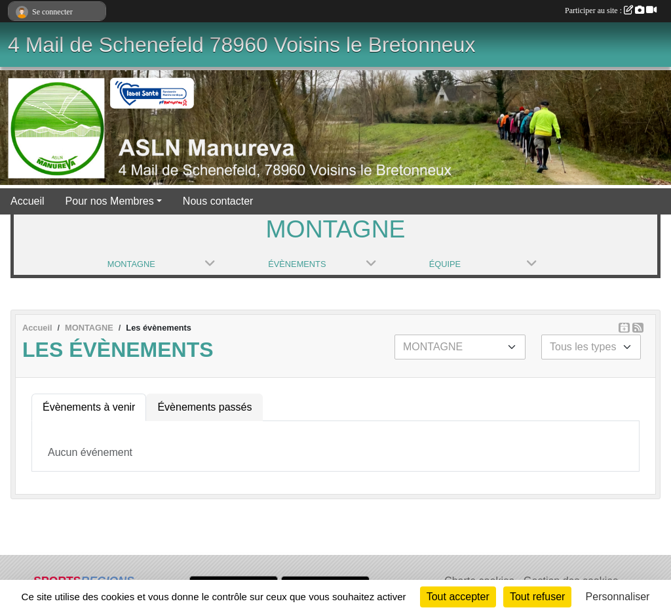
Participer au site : (611, 10)
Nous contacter (218, 201)
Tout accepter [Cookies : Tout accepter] (458, 596)
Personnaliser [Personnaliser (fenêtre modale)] (618, 596)
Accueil (27, 201)
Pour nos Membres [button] (110, 201)
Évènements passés (204, 407)
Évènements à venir (89, 407)
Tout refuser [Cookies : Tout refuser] (537, 596)
